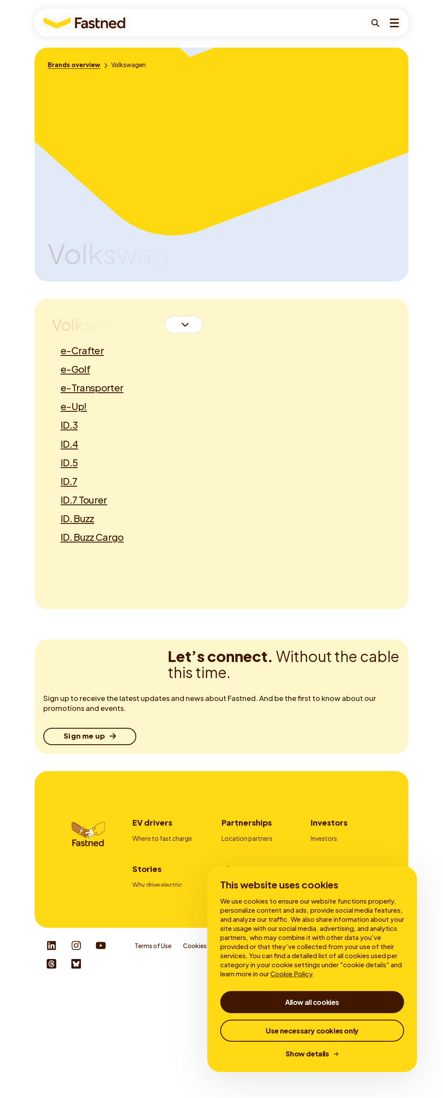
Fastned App (150, 874)
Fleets (230, 850)
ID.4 (69, 444)
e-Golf (75, 369)
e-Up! (74, 406)
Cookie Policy (291, 973)
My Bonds (325, 850)
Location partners (247, 838)
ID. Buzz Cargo (92, 537)
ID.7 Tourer (84, 500)
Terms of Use (153, 1054)
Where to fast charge (162, 838)
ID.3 (69, 425)
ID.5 (69, 462)
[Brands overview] (74, 64)
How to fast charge (159, 850)
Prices (141, 862)
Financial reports (334, 862)
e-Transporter (92, 387)
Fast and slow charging (164, 952)
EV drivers (152, 822)
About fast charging (160, 963)
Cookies (195, 1054)
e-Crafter (82, 350)
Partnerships (247, 822)
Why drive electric (157, 939)
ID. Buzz (77, 518)
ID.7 (69, 481)
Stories (146, 924)
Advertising (238, 862)
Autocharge (149, 886)
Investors (329, 822)
